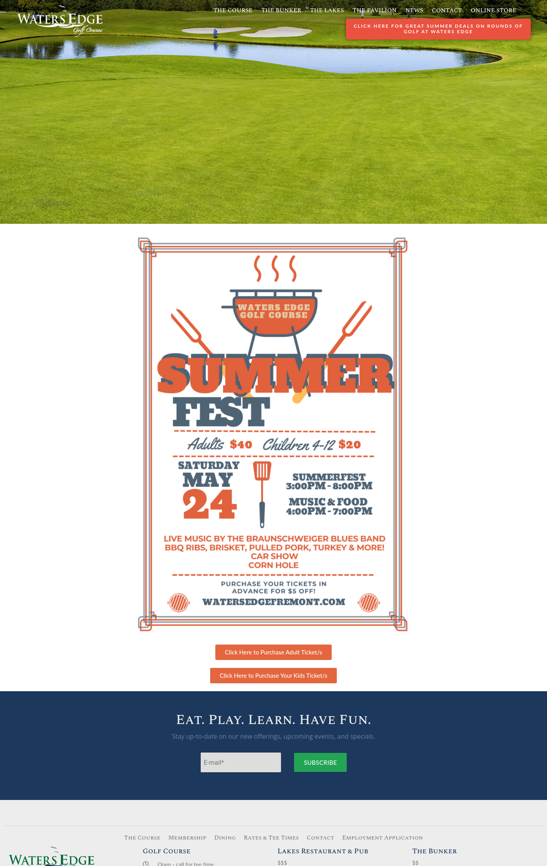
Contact (447, 10)
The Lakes (327, 10)
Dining (225, 837)
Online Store (493, 10)
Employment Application (382, 837)
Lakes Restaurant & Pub (322, 851)
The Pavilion (375, 10)
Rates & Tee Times (271, 837)
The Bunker (281, 10)
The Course (233, 10)
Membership (187, 837)
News (414, 10)
